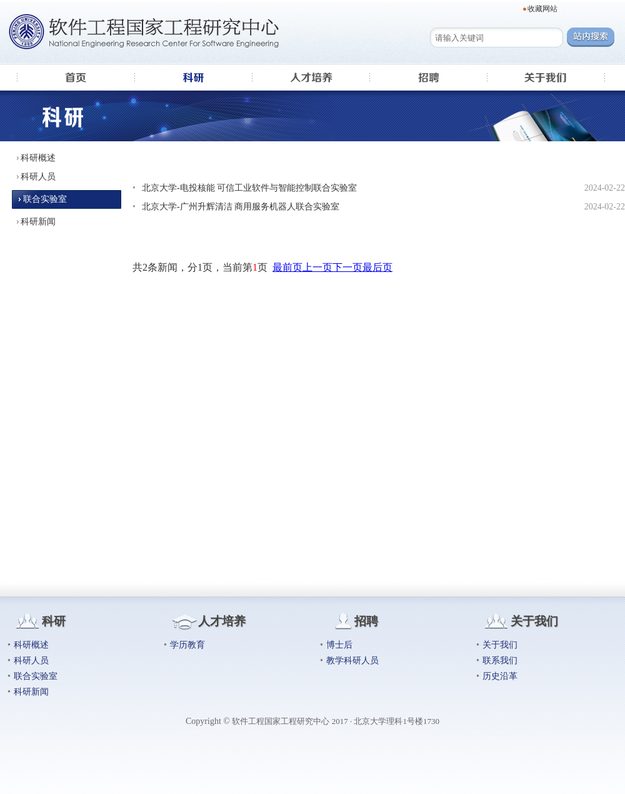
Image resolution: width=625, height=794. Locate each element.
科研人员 (38, 176)
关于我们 (500, 645)
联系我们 (500, 660)
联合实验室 (45, 199)
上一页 (317, 267)
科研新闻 (38, 221)
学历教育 (187, 645)
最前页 (287, 267)
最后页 (377, 267)
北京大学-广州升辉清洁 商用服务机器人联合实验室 (240, 206)
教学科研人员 (352, 660)
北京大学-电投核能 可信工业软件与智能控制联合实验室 (249, 188)
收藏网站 (543, 8)
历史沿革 (500, 676)
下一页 (347, 267)
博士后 (339, 645)
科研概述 (38, 158)
